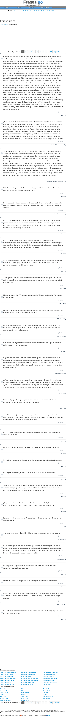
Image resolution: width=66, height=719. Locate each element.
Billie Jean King (61, 319)
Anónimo (63, 115)
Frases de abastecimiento (8, 672)
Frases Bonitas (47, 710)
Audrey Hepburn (48, 696)
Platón (2, 694)
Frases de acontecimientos (29, 678)
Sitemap (36, 715)
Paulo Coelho (47, 691)
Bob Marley (46, 698)
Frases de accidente (49, 674)
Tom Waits (63, 351)
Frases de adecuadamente (29, 680)
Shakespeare (25, 691)
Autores (31, 8)
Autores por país (50, 711)
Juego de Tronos (61, 604)
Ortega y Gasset (5, 691)
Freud (23, 694)
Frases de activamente (50, 678)
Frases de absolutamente (50, 672)
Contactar (31, 715)
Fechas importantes (60, 711)
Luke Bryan (62, 393)
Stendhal (45, 692)
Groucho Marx (62, 539)
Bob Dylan (3, 696)
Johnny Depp (4, 698)
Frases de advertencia (7, 684)
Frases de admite (5, 682)
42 (51, 52)
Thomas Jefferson (5, 700)
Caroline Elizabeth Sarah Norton (56, 181)
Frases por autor (22, 711)
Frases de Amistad (30, 710)
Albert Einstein (4, 689)
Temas (19, 8)
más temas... (55, 710)
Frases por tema (13, 711)
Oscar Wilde (25, 692)
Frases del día (44, 8)
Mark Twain (24, 698)
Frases (6, 8)
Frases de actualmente (7, 680)
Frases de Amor (21, 710)
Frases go (8, 715)
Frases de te (7, 21)
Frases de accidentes (6, 676)
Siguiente (57, 52)
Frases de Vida (39, 710)
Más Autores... (25, 700)
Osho (64, 526)
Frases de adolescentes (50, 682)
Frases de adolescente (28, 682)
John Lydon (62, 408)
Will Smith (63, 288)
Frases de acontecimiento (8, 678)
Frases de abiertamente (28, 672)
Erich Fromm (62, 303)
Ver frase (60, 112)
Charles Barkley (61, 336)
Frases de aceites (48, 676)
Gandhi (45, 694)
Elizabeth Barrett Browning (58, 145)
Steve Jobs (24, 696)
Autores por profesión (40, 711)
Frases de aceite (26, 676)
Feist (64, 426)
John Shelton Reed (60, 373)
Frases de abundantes (28, 674)
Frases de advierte (27, 684)
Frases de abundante (6, 674)
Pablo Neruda (4, 692)
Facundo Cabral (61, 559)
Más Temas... (47, 684)
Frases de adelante (48, 680)
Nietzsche (24, 689)
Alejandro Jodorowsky (59, 214)
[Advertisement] (33, 15)
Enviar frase (3, 712)
